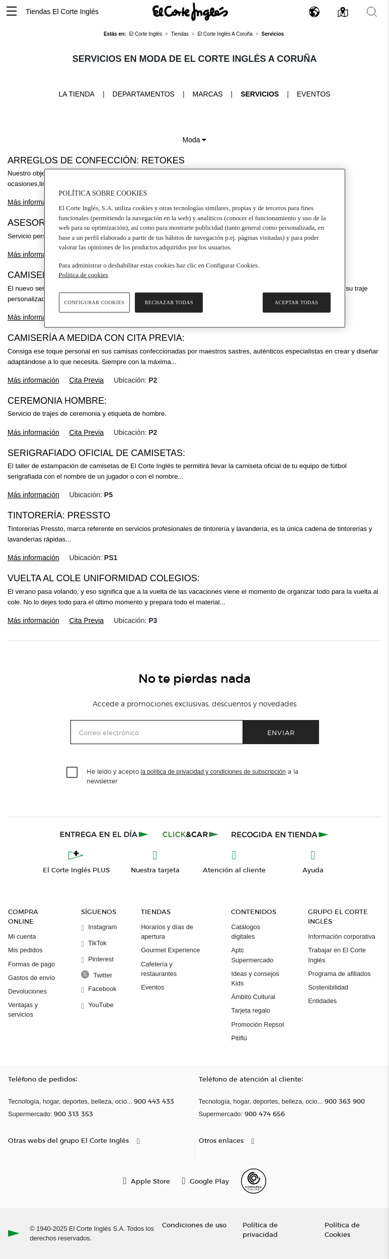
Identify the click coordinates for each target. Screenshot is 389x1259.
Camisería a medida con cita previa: (96, 338)
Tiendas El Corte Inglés (62, 12)
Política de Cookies (342, 1229)
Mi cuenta (22, 936)
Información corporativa (341, 936)
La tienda (77, 93)
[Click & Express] (104, 834)
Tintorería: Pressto (59, 515)
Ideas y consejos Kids (255, 978)
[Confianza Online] (253, 1181)
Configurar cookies (94, 302)
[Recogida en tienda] (279, 834)
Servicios (260, 94)
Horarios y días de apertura (167, 931)
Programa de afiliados (339, 973)
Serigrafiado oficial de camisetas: (96, 453)
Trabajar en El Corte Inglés (337, 954)
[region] (195, 248)
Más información (33, 202)
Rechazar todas (169, 302)
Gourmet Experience (170, 950)
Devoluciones (27, 991)
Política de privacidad (260, 1229)
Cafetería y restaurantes (159, 968)
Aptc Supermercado (252, 954)
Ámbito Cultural (253, 997)
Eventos (314, 94)
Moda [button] (195, 140)
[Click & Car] (190, 834)
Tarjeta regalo (250, 1010)
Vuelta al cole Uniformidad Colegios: (104, 578)
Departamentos (144, 94)
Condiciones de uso (194, 1224)
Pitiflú (239, 1038)
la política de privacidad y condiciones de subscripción (213, 771)
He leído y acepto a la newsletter (192, 776)
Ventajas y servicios (23, 1009)
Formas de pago (31, 964)
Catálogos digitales (245, 931)
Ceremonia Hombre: (57, 401)
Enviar (281, 732)
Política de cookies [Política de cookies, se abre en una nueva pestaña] (83, 275)
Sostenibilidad (328, 987)
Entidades (322, 1001)
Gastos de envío (31, 977)
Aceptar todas (297, 302)
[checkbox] (72, 773)
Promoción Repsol (257, 1024)
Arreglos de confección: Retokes (96, 160)
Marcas (208, 94)
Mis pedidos (25, 950)
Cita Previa (86, 380)
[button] (12, 12)
